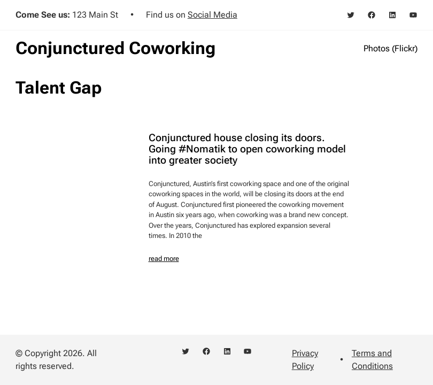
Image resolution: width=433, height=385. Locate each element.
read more (164, 259)
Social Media (212, 15)
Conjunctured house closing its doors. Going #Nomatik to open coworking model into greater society (247, 149)
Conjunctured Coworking (115, 48)
